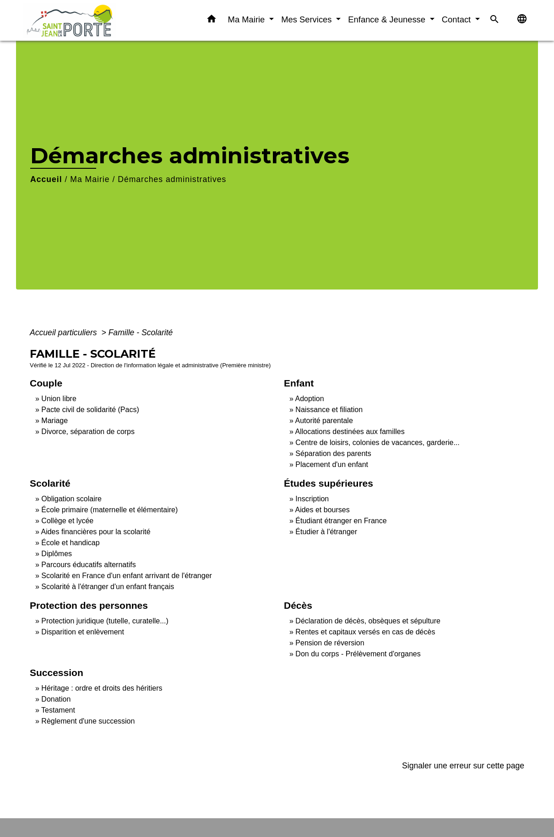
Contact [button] (457, 19)
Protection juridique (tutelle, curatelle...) (104, 621)
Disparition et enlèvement (82, 632)
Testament (58, 710)
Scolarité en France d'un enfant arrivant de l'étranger (126, 575)
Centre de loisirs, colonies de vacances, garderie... (377, 442)
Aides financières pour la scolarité (95, 532)
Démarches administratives (172, 179)
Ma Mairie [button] (247, 19)
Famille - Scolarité (141, 332)
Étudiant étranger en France (340, 521)
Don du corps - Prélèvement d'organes (357, 654)
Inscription (312, 499)
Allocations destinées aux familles (349, 431)
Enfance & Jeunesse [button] (388, 19)
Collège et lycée (67, 521)
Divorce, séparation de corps (88, 431)
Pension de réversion (329, 643)
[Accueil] (80, 20)
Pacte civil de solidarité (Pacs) (90, 409)
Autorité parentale (324, 420)
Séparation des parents (333, 453)
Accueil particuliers (64, 332)
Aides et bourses (322, 510)
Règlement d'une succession (88, 721)
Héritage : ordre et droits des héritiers (101, 688)
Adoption (309, 398)
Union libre (58, 398)
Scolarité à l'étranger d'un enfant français (107, 586)
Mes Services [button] (307, 19)
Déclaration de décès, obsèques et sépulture (367, 621)
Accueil (46, 179)
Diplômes (56, 554)
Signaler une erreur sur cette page (463, 765)
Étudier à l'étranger (326, 532)
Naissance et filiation (329, 409)
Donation (56, 699)
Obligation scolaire (71, 499)
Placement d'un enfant (331, 464)
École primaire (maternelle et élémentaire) (109, 510)
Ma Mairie (89, 179)
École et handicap (70, 543)
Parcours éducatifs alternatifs (88, 565)
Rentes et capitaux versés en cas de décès (365, 632)
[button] (211, 21)
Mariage (54, 420)
